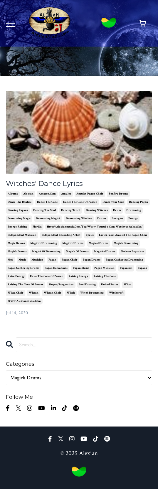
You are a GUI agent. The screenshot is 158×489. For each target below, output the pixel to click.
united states (109, 285)
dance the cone (47, 202)
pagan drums (91, 260)
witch (71, 293)
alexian (28, 194)
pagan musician (104, 268)
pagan (52, 260)
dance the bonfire (20, 202)
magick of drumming (46, 251)
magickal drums (104, 251)
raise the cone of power (46, 276)
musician (37, 260)
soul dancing (87, 285)
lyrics (90, 235)
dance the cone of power (80, 202)
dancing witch (70, 210)
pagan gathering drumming (124, 260)
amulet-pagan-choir (89, 194)
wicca (128, 285)
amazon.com (47, 194)
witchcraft (116, 293)
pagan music (81, 268)
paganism (126, 268)
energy (133, 218)
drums (101, 218)
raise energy (16, 276)
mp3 (10, 260)
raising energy (78, 276)
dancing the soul (44, 210)
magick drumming (126, 243)
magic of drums (72, 243)
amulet (66, 194)
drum (117, 210)
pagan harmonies (56, 268)
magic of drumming (43, 243)
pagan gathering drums (23, 268)
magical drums (98, 243)
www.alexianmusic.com (24, 301)
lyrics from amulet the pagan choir (123, 235)
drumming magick (48, 218)
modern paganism (132, 251)
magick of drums (77, 251)
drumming (133, 210)
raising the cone (104, 276)
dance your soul (113, 202)
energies (117, 218)
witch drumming (92, 293)
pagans (142, 268)
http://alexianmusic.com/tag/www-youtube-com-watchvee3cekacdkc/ (94, 227)
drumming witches (79, 218)
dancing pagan (138, 202)
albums (13, 194)
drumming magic (19, 218)
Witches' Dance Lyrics (44, 184)
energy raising (17, 227)
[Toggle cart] (142, 23)
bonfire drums (118, 194)
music (22, 260)
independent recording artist (61, 235)
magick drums (17, 251)
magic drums (16, 243)
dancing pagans (18, 210)
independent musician (22, 235)
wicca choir (15, 293)
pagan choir (70, 260)
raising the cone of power (25, 285)
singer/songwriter (61, 285)
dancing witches (97, 210)
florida (37, 227)
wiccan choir (52, 293)
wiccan (33, 293)
